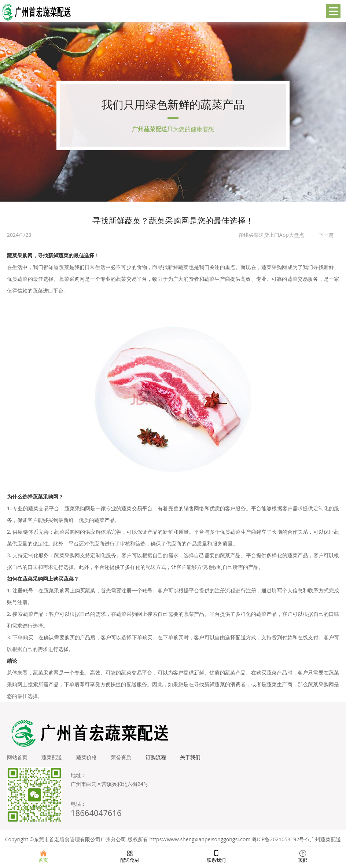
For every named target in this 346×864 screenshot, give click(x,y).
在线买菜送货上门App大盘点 (271, 237)
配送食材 (129, 856)
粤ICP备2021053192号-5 (280, 841)
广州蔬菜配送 (325, 841)
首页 (43, 856)
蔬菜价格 (87, 759)
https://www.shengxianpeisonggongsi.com (199, 841)
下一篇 (326, 237)
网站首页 (17, 759)
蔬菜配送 (52, 759)
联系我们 (216, 856)
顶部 (303, 856)
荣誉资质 (123, 759)
